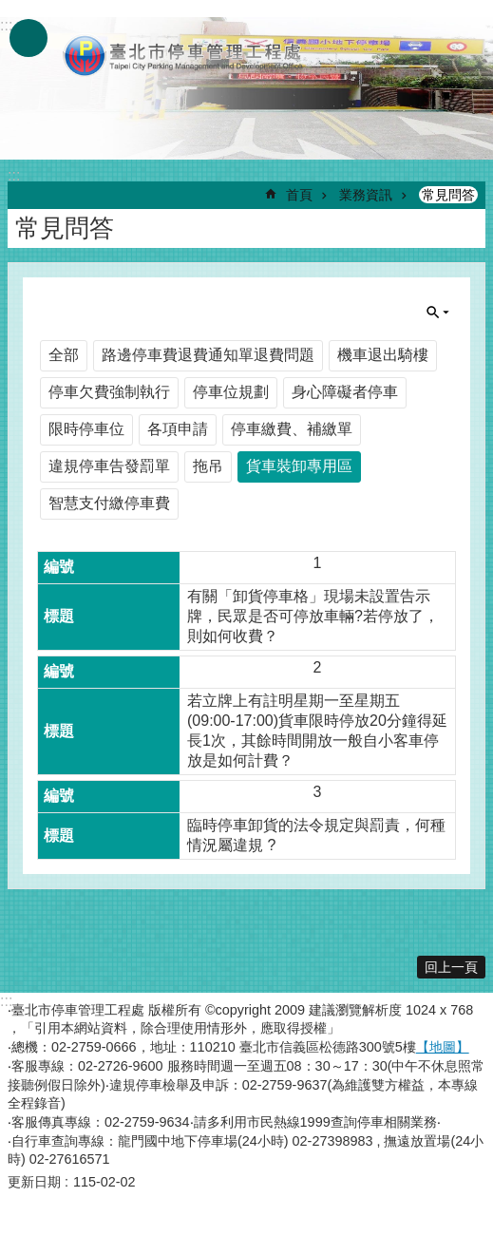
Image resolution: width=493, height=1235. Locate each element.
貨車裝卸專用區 (299, 466)
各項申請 (177, 429)
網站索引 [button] (28, 38)
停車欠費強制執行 (109, 392)
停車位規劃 (231, 392)
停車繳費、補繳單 (291, 429)
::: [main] (14, 175)
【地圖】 (442, 1046)
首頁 (299, 194)
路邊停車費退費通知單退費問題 (208, 355)
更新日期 (34, 1181)
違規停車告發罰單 (109, 466)
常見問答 (448, 194)
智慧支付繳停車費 (109, 503)
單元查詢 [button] (438, 312)
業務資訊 (365, 194)
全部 (63, 355)
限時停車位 (86, 429)
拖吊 (208, 466)
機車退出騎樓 (382, 355)
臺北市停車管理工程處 (183, 55)
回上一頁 (451, 967)
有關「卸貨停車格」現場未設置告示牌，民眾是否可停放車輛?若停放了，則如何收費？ (313, 616)
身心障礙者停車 (345, 392)
